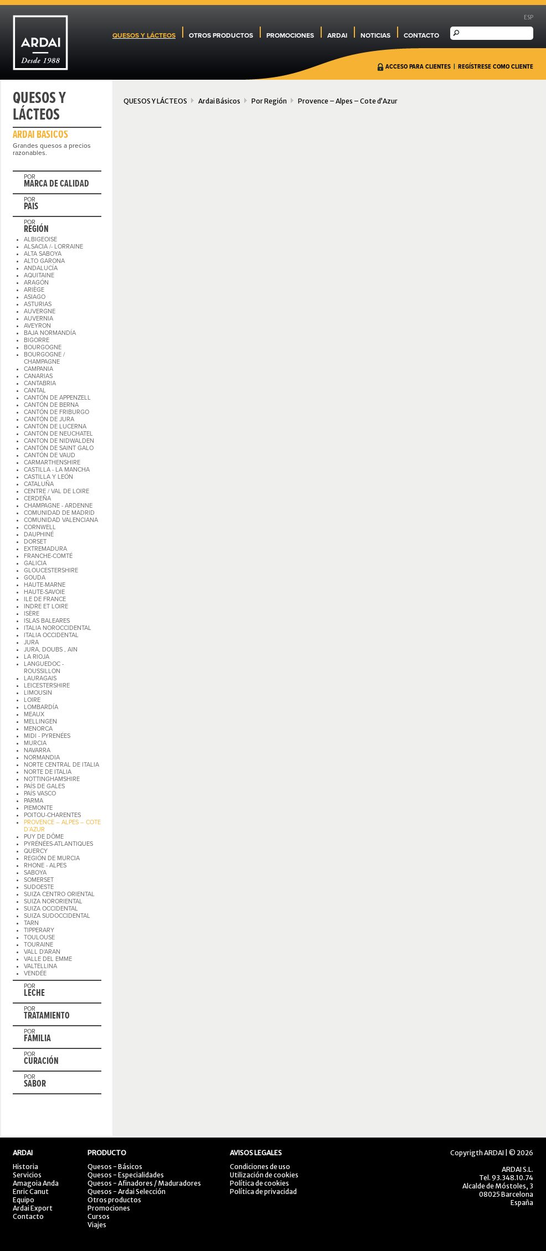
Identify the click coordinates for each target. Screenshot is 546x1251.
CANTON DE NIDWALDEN (59, 440)
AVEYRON (37, 325)
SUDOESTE (39, 887)
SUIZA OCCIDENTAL (51, 908)
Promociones (108, 1208)
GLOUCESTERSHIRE (51, 570)
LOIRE (32, 700)
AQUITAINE (39, 275)
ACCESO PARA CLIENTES (418, 67)
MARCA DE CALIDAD (56, 184)
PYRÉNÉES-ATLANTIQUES (58, 843)
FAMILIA (37, 1039)
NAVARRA (37, 750)
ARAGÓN (36, 282)
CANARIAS (38, 376)
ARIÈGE (34, 289)
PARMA (33, 800)
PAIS (31, 207)
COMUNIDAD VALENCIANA (61, 520)
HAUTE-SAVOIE (44, 592)
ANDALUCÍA (41, 268)
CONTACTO (421, 35)
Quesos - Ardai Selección (126, 1191)
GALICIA (35, 563)
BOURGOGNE (42, 347)
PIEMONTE (38, 807)
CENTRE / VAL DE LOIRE (56, 491)
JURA (31, 642)
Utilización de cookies (264, 1175)
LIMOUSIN (38, 692)
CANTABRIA (40, 383)
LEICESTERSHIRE (47, 685)
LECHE (34, 993)
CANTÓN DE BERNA (51, 405)
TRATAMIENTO (47, 1016)
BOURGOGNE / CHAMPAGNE (44, 358)
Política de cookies (259, 1183)
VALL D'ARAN (42, 951)
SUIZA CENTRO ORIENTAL (59, 894)
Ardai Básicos (219, 101)
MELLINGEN (40, 721)
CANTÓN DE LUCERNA (55, 426)
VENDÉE (35, 973)
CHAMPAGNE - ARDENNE (58, 505)
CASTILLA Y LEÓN (48, 476)
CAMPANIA (38, 369)
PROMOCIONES (290, 35)
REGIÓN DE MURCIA (52, 858)
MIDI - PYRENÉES (47, 736)
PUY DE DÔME (44, 836)
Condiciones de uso (260, 1166)
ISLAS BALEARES (47, 620)
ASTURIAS (37, 304)
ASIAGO (34, 297)
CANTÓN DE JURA (49, 419)
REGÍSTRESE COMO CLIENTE (495, 67)
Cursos (98, 1216)
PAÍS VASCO (40, 793)
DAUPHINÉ (39, 534)
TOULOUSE (39, 937)
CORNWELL (40, 527)
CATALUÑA (39, 484)
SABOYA (35, 872)
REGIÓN (36, 229)
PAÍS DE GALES (44, 786)
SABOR (35, 1084)
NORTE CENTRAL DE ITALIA (61, 764)
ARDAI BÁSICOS (40, 135)
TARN (31, 923)
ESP (528, 17)
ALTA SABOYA (42, 253)
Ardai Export (33, 1208)
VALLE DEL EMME (48, 959)
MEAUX (34, 714)
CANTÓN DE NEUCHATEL (58, 433)
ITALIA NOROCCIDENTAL (57, 628)
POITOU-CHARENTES (52, 815)
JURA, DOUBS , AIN (51, 649)
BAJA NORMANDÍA (50, 333)
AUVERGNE (39, 311)
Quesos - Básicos (114, 1166)
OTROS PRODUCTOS (221, 35)
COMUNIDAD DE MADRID (59, 512)
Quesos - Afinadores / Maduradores (144, 1183)
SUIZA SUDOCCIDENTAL (57, 915)
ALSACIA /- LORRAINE (53, 246)
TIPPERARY (39, 930)
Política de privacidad (263, 1191)
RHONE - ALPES (45, 865)
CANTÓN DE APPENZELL (57, 397)
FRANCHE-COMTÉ (48, 556)
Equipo (23, 1200)
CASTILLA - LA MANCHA (57, 469)
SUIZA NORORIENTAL (53, 901)
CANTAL (35, 390)
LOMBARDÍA (41, 707)
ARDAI (337, 35)
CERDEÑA (37, 498)
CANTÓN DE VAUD (49, 455)
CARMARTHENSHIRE (52, 462)
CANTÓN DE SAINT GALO (59, 448)
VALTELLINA (40, 966)
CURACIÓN (41, 1061)
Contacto (28, 1216)
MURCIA (35, 743)
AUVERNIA (38, 318)
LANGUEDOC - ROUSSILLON (44, 667)
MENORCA (38, 728)
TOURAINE (38, 944)
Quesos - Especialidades (125, 1175)
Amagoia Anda (36, 1183)
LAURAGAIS (40, 678)
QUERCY (36, 851)
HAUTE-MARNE (44, 584)
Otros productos (114, 1200)
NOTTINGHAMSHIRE (52, 779)
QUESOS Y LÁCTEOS (144, 35)
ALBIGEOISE (40, 239)
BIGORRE (36, 340)
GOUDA (34, 577)
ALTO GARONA (44, 261)
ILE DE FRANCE (45, 599)
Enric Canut (31, 1191)
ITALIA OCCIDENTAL (51, 635)
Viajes (96, 1225)
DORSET (35, 541)
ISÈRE (31, 613)
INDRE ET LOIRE (46, 606)
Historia (25, 1166)
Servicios (27, 1175)
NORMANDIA (42, 757)
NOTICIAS (375, 35)
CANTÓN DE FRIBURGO (56, 412)
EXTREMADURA (45, 548)
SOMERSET (39, 879)
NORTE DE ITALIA (47, 772)
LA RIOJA (36, 656)
